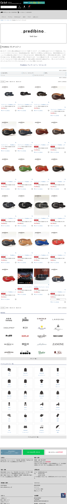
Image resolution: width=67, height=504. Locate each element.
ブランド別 (6, 20)
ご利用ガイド (15, 461)
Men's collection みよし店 (6, 487)
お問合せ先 (36, 469)
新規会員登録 (37, 485)
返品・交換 (3, 469)
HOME (2, 20)
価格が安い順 (12, 81)
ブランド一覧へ (33, 358)
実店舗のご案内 (4, 482)
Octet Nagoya (4, 485)
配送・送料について (5, 500)
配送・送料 (36, 457)
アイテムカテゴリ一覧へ (33, 437)
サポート (3, 495)
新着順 (7, 81)
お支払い (3, 457)
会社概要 (36, 495)
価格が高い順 (18, 81)
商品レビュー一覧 (38, 490)
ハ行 (10, 20)
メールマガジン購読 (38, 489)
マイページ (36, 482)
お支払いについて (5, 501)
